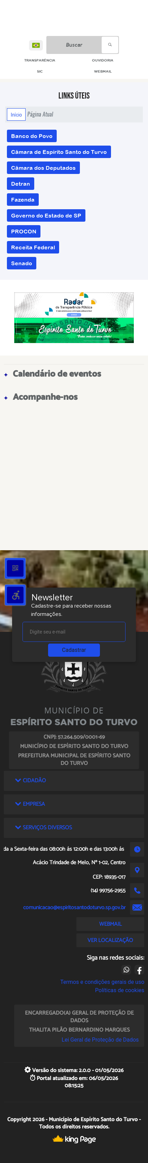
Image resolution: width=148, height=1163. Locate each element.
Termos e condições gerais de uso (102, 982)
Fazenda (23, 199)
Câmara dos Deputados (43, 168)
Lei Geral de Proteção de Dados (100, 1039)
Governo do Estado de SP (46, 215)
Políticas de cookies (119, 990)
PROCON (23, 231)
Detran (20, 184)
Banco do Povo (32, 136)
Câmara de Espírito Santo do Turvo (59, 152)
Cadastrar (74, 650)
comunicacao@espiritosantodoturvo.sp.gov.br (74, 907)
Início (16, 114)
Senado (21, 263)
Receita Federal (33, 247)
